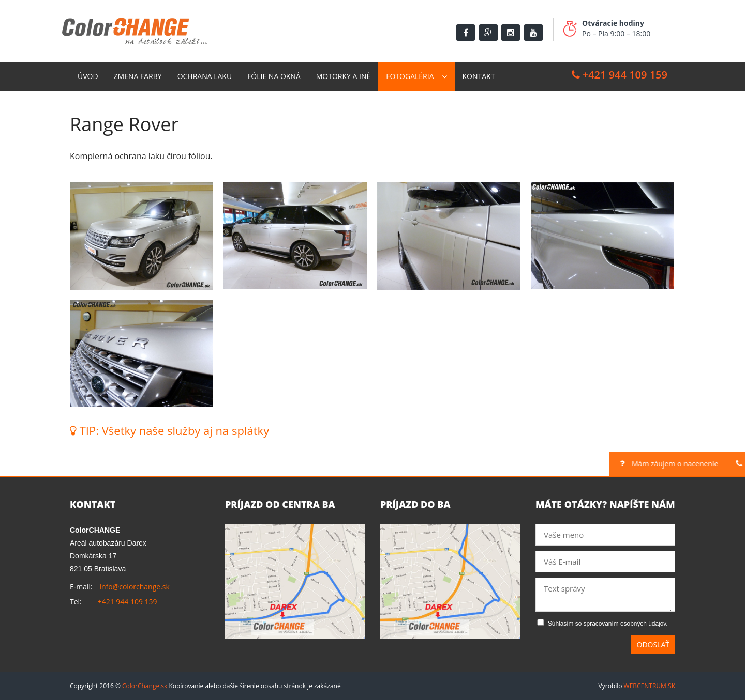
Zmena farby (138, 76)
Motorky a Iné (343, 76)
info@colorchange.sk (134, 587)
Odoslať (653, 644)
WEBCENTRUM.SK (649, 685)
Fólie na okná (274, 76)
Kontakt (479, 76)
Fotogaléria (410, 76)
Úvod (88, 76)
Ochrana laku (204, 76)
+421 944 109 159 (619, 75)
